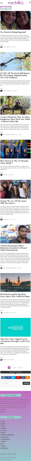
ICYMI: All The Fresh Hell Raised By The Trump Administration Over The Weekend (14, 75)
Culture (3, 424)
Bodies (3, 426)
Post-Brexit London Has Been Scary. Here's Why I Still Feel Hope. (15, 295)
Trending (3, 428)
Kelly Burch (5, 174)
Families (3, 432)
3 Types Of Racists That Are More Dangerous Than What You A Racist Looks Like (15, 119)
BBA (2, 444)
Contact (3, 446)
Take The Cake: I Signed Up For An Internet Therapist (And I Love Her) (15, 341)
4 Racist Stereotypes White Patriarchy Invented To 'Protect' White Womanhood (13, 248)
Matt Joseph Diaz (6, 219)
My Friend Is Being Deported (13, 32)
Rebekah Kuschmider (6, 90)
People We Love (4, 437)
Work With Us (4, 448)
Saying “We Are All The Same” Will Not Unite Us (13, 202)
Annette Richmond (6, 46)
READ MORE (2, 411)
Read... (2, 44)
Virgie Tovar (5, 359)
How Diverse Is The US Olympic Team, (14, 162)
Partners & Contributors (7, 435)
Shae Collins (5, 134)
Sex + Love (3, 430)
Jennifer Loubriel (6, 267)
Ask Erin (3, 441)
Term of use (4, 457)
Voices (3, 421)
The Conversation (5, 439)
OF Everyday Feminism (10, 134)
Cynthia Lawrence (6, 312)
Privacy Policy (13, 457)
